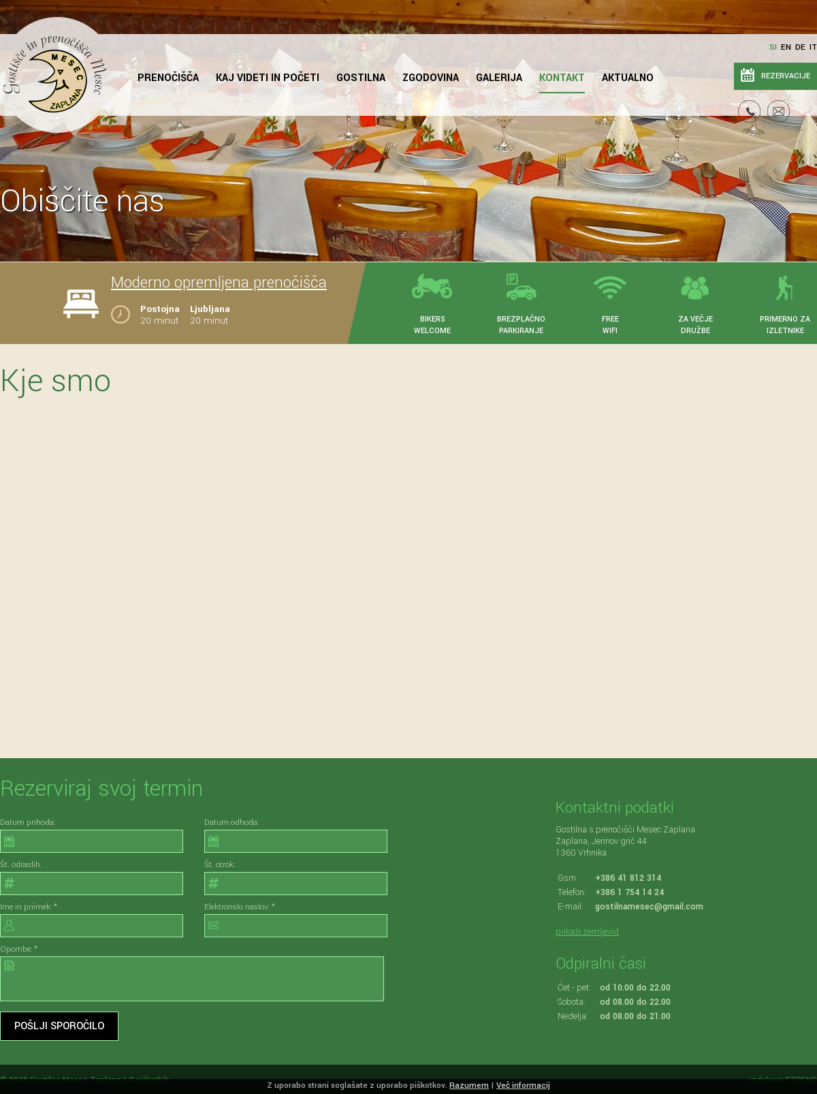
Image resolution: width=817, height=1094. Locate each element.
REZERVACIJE (785, 76)
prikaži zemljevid (587, 932)
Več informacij (523, 1085)
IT (813, 47)
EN (786, 47)
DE (800, 47)
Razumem (469, 1085)
